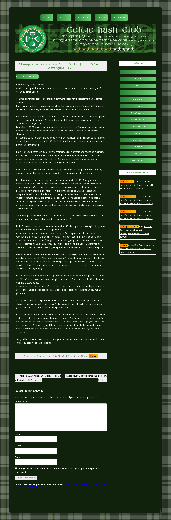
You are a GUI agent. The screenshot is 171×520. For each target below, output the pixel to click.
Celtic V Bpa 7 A (59, 356)
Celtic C (138, 85)
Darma (93, 356)
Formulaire (119, 17)
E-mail (19, 445)
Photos (101, 17)
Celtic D (138, 92)
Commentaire (22, 401)
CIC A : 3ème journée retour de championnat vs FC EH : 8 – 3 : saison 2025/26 (136, 185)
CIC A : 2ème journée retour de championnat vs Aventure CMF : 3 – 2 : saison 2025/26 (136, 200)
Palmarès (64, 17)
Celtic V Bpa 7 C (137, 119)
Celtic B (138, 79)
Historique (83, 17)
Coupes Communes (138, 126)
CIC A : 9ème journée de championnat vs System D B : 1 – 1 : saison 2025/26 (137, 248)
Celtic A (138, 72)
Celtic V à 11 (138, 106)
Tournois (138, 146)
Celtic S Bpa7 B (137, 99)
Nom (18, 434)
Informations (138, 140)
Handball (138, 133)
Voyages (138, 153)
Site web (19, 457)
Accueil (46, 17)
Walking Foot (137, 160)
